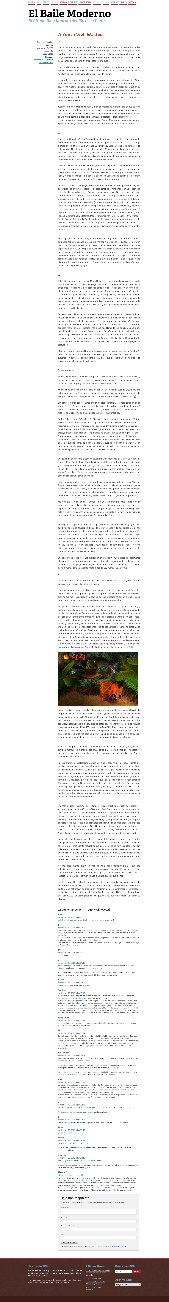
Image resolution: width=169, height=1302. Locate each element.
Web (62, 1234)
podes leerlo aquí (42, 1276)
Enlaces (97, 2)
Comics (63, 2)
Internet (72, 2)
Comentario (65, 1207)
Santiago (62, 990)
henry (61, 979)
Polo (60, 1030)
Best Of (114, 2)
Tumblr (123, 2)
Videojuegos (48, 54)
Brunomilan (63, 1052)
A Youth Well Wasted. (81, 34)
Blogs (106, 2)
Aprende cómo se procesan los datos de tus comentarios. (110, 1247)
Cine (39, 2)
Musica (31, 2)
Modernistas (84, 2)
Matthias (62, 1137)
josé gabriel (63, 1017)
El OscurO (62, 1172)
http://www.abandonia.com (111, 1187)
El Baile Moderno (69, 13)
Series (46, 2)
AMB (60, 914)
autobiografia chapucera (43, 59)
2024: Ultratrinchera (93, 1278)
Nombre (64, 1218)
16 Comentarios (46, 63)
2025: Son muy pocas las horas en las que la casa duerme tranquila (98, 1273)
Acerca (132, 2)
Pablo (60, 1127)
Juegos (54, 2)
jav (59, 949)
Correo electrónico (67, 1226)
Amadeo (62, 1155)
